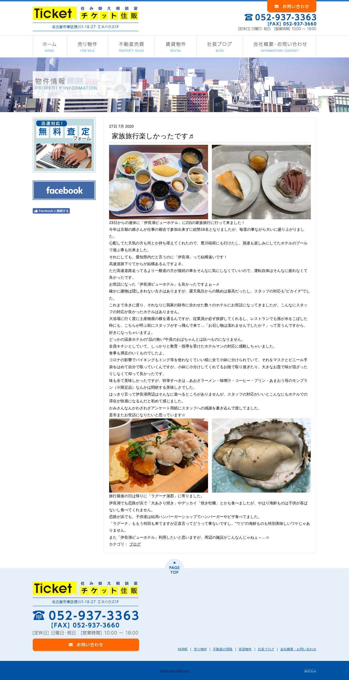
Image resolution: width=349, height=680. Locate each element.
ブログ (135, 544)
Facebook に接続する (51, 211)
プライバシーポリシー (174, 670)
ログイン (310, 670)
